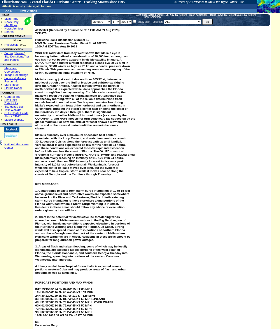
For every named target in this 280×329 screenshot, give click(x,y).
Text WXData (12, 109)
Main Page (11, 18)
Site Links (10, 100)
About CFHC (12, 116)
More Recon (12, 84)
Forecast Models (15, 78)
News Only (11, 22)
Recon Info (11, 81)
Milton (183, 15)
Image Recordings (16, 75)
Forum (8, 53)
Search (9, 31)
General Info (12, 96)
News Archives (13, 28)
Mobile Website (14, 119)
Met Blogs (10, 25)
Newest (19, 53)
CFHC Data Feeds (16, 113)
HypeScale (11, 44)
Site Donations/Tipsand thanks (17, 58)
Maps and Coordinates (12, 70)
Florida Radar (13, 88)
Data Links (11, 103)
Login (8, 11)
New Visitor (28, 11)
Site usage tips (13, 106)
